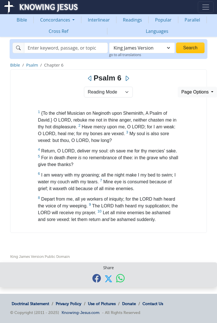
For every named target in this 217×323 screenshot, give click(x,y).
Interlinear (99, 20)
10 (99, 211)
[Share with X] (108, 279)
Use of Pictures (102, 303)
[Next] (127, 78)
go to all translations (125, 54)
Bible (22, 20)
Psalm (32, 65)
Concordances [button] (55, 20)
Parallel (192, 20)
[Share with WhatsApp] (120, 278)
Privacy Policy (68, 303)
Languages (157, 31)
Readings (132, 20)
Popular (163, 20)
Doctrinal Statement (30, 303)
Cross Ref (58, 31)
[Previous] (90, 78)
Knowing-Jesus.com (80, 312)
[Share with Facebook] (96, 278)
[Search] (66, 47)
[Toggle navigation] (206, 7)
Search (190, 47)
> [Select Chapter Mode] (108, 92)
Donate (129, 303)
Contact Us (152, 303)
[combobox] (142, 47)
